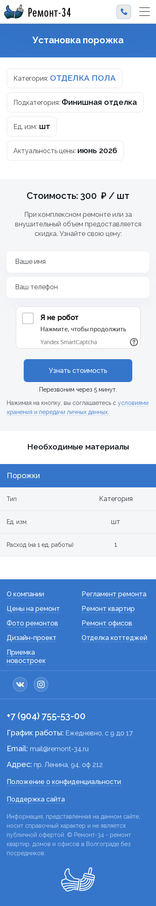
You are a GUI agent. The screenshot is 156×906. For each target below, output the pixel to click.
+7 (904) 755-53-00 (46, 715)
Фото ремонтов (32, 623)
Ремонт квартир (108, 609)
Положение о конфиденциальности (64, 782)
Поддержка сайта (36, 799)
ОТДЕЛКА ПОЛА (83, 77)
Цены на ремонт (33, 609)
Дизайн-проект (32, 638)
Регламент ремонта (114, 594)
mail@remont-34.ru (59, 749)
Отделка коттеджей (114, 638)
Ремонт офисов (107, 623)
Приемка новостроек (26, 656)
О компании (25, 594)
